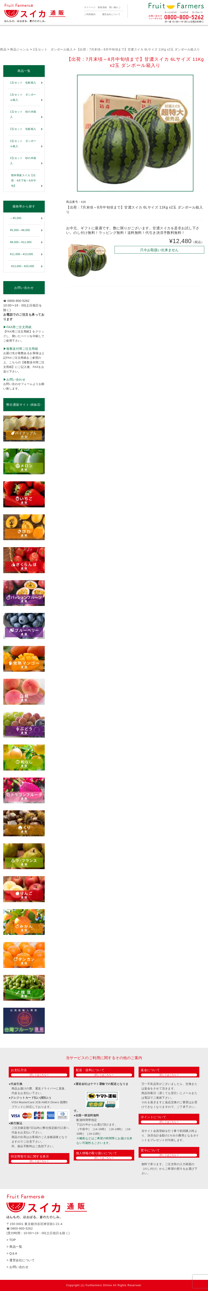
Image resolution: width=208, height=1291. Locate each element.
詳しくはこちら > (39, 1075)
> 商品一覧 (14, 1246)
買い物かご (115, 7)
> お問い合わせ (17, 1267)
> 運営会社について (21, 1260)
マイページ (90, 7)
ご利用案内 (90, 14)
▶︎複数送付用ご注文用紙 (20, 348)
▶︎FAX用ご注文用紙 (17, 327)
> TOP (11, 1240)
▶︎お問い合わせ (14, 379)
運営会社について (111, 14)
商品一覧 (24, 71)
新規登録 (102, 7)
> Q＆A (12, 1253)
